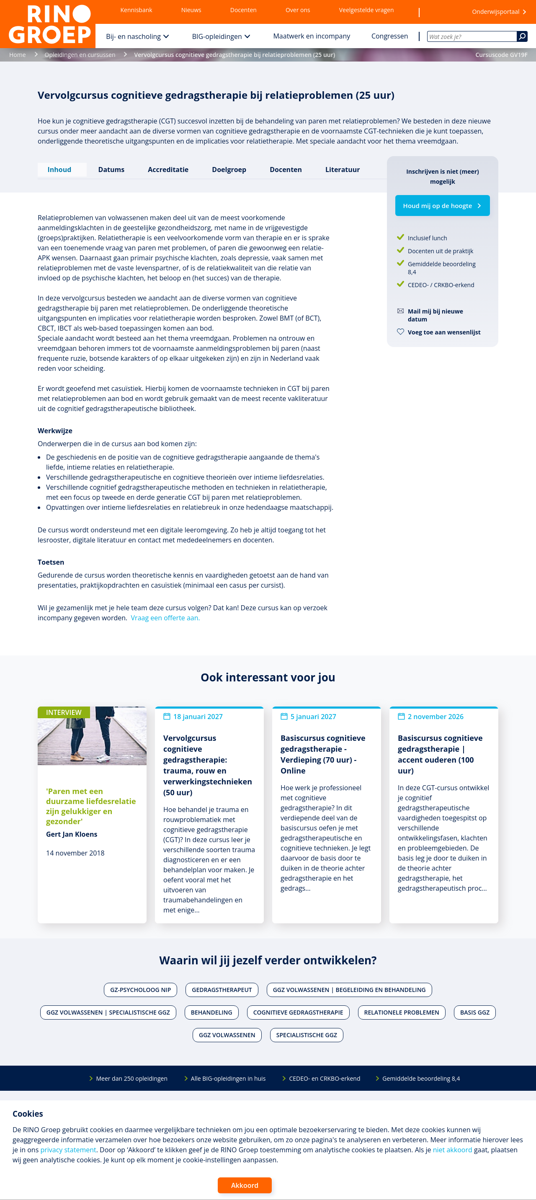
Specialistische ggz (306, 1032)
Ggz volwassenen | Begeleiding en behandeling (349, 987)
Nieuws (191, 10)
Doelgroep (228, 167)
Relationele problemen (402, 1009)
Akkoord (244, 1185)
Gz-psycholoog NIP (140, 987)
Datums (110, 167)
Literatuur (341, 167)
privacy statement (68, 1149)
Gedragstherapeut (222, 987)
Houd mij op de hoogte (437, 205)
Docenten (243, 10)
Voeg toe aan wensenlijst (444, 332)
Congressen (389, 36)
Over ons (298, 10)
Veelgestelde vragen (366, 10)
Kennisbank (136, 10)
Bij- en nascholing (133, 36)
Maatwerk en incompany (311, 36)
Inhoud (61, 167)
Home (17, 55)
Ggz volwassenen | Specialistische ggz (108, 1009)
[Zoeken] (522, 36)
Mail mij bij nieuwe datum (435, 315)
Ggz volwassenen (227, 1032)
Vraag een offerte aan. (165, 614)
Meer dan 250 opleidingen (132, 1075)
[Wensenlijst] (442, 12)
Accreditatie (167, 167)
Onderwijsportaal (495, 11)
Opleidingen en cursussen (80, 55)
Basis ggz (475, 1009)
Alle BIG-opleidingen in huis (228, 1075)
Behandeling (211, 1009)
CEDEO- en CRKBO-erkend (324, 1075)
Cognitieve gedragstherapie (298, 1009)
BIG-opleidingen (217, 36)
